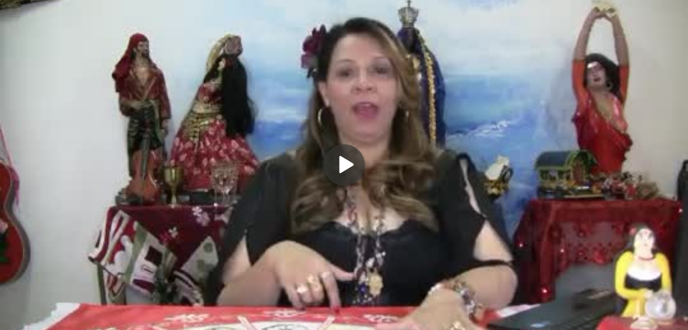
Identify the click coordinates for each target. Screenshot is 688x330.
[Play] (344, 165)
